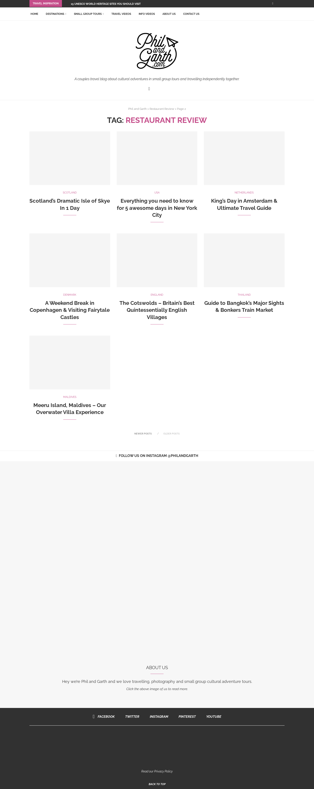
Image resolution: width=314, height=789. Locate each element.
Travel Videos (121, 13)
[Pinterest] (186, 716)
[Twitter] (131, 716)
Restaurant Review (162, 108)
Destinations (55, 13)
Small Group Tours (88, 13)
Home (34, 13)
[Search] (282, 13)
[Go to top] (157, 783)
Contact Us (191, 13)
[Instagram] (157, 716)
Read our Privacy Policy (157, 771)
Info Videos (147, 13)
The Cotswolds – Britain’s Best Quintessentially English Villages (157, 309)
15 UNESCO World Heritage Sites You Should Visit (106, 3)
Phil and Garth (137, 108)
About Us (169, 13)
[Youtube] (212, 716)
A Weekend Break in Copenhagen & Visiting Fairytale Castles (70, 309)
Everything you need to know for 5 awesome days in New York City (157, 207)
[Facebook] (272, 3)
